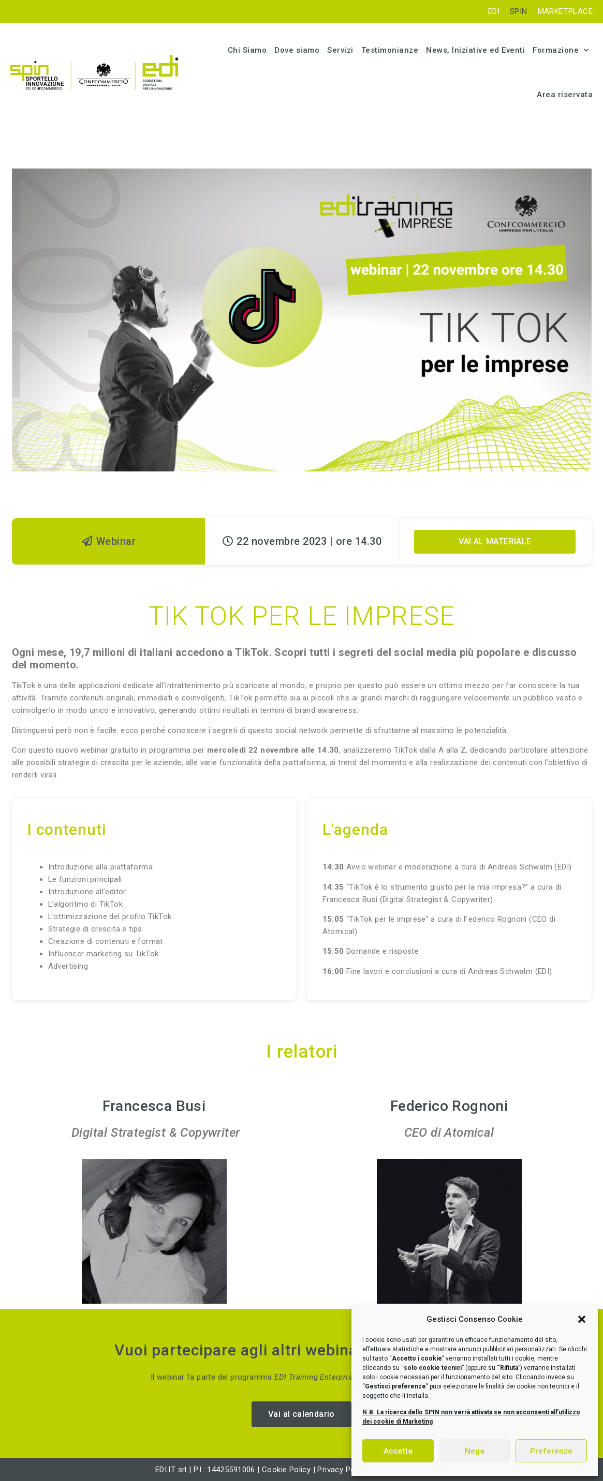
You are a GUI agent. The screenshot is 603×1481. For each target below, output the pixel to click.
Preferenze (551, 1451)
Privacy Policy (343, 1469)
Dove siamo (296, 50)
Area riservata (565, 94)
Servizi (340, 50)
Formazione (561, 50)
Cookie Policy (286, 1469)
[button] (582, 1319)
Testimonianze (390, 50)
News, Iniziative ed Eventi (475, 50)
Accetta (398, 1451)
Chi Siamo (247, 50)
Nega (474, 1451)
